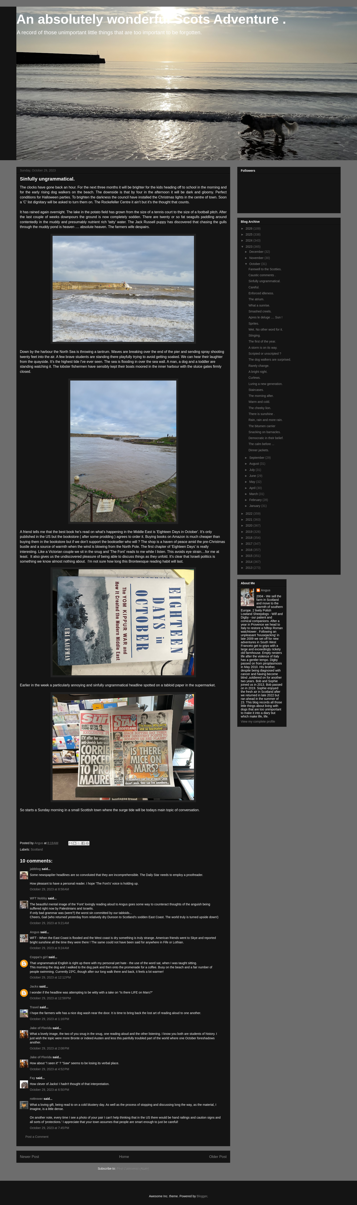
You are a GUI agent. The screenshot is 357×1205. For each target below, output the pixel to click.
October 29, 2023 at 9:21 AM (49, 923)
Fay (32, 1078)
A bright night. (258, 371)
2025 (249, 234)
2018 (249, 537)
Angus (35, 932)
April (252, 488)
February (255, 500)
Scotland (37, 849)
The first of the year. (262, 341)
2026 (249, 228)
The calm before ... (261, 444)
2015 (249, 556)
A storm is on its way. (263, 347)
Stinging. (254, 335)
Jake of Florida (41, 1028)
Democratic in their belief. (266, 438)
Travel (34, 1007)
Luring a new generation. (266, 384)
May (252, 482)
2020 (249, 525)
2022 (249, 513)
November (256, 258)
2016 (249, 550)
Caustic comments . (262, 275)
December (256, 251)
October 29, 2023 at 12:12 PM (50, 977)
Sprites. (254, 323)
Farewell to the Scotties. (265, 269)
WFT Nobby (38, 898)
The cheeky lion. (260, 408)
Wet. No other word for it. (266, 329)
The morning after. (261, 396)
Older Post (218, 1157)
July (252, 470)
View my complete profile (258, 721)
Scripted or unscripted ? (265, 353)
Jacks (34, 986)
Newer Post (29, 1157)
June (253, 476)
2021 (249, 519)
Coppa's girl (38, 957)
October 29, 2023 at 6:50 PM (49, 1089)
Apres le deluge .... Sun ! (265, 317)
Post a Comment (36, 1136)
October (255, 264)
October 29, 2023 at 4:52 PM (49, 1069)
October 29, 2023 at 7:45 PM (49, 1128)
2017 (249, 543)
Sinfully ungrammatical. (265, 281)
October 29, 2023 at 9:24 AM (49, 948)
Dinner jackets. (259, 450)
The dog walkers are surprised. (270, 359)
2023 (249, 246)
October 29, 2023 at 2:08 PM (49, 1048)
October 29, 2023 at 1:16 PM (49, 1019)
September (257, 457)
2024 (249, 240)
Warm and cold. (259, 402)
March (254, 494)
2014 (249, 561)
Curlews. (254, 377)
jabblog (35, 869)
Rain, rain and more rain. (266, 420)
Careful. (254, 287)
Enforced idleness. (261, 293)
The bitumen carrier (262, 426)
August (254, 463)
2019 (249, 531)
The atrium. (256, 299)
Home (124, 1157)
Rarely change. (259, 365)
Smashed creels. (260, 311)
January (255, 506)
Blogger (202, 1196)
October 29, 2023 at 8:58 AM (49, 889)
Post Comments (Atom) (133, 1168)
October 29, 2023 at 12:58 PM (50, 998)
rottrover (36, 1098)
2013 (249, 567)
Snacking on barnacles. (265, 432)
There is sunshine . (262, 414)
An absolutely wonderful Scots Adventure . (151, 19)
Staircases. (256, 390)
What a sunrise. (259, 305)
